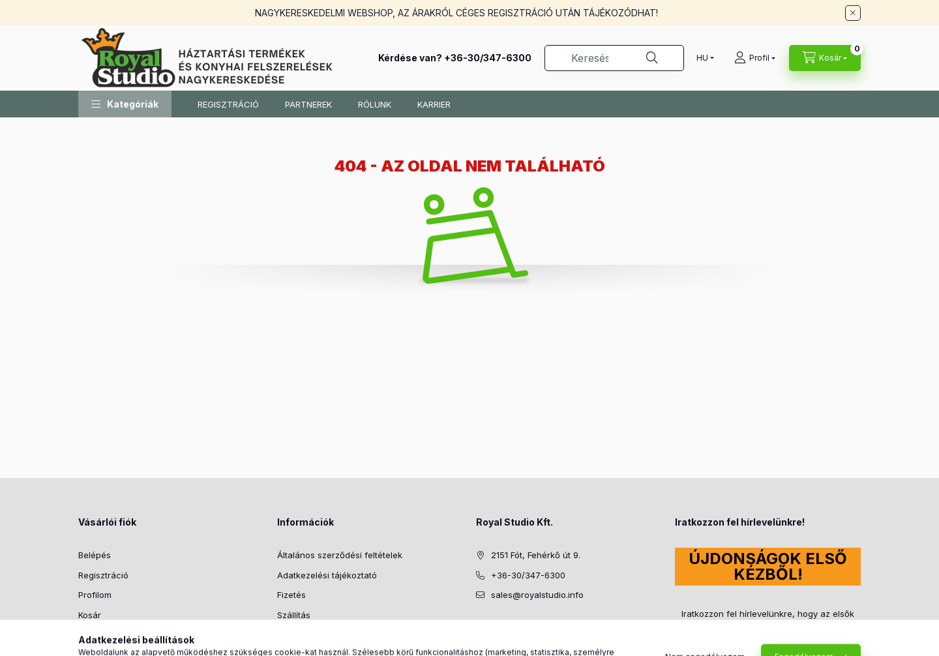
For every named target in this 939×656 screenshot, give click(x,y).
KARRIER (434, 104)
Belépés (94, 555)
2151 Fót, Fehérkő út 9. (535, 555)
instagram (506, 628)
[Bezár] (853, 13)
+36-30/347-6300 (487, 57)
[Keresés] (652, 58)
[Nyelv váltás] (702, 58)
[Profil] (755, 58)
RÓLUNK (374, 104)
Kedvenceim (103, 634)
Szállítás (293, 615)
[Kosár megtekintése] (825, 58)
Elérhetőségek (306, 634)
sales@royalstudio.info (537, 594)
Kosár (89, 615)
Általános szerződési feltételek (339, 555)
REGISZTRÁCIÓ (228, 104)
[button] (124, 104)
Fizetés (291, 594)
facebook (480, 628)
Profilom (95, 594)
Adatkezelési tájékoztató (327, 575)
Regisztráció (103, 575)
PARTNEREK (308, 104)
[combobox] (614, 58)
